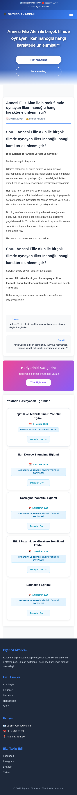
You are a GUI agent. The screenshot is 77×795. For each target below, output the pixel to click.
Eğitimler (8, 690)
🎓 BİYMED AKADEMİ (18, 14)
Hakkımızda (9, 701)
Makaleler (8, 695)
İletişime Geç (38, 71)
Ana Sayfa (8, 684)
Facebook (8, 756)
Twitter (6, 772)
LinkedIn (7, 766)
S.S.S (6, 706)
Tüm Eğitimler (38, 382)
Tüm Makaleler (38, 59)
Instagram (8, 761)
